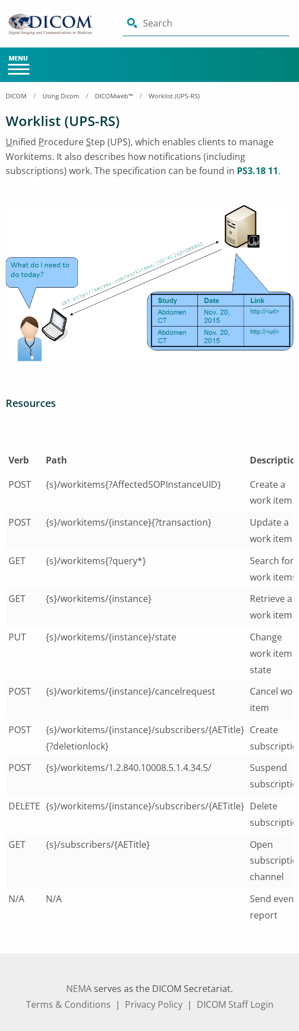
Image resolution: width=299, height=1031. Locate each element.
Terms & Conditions (68, 1004)
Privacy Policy (154, 1004)
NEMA (79, 988)
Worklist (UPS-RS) (174, 96)
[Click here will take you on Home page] (56, 24)
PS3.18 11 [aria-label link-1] (257, 170)
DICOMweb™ (114, 96)
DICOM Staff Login (235, 1004)
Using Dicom (60, 96)
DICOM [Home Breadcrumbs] (16, 96)
